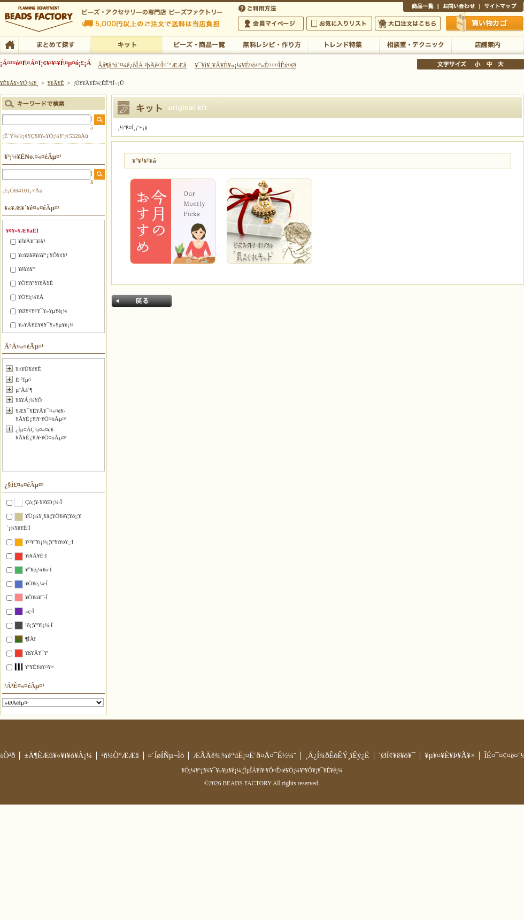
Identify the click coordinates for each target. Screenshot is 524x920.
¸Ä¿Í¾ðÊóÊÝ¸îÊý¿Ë (337, 755)
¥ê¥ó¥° (26, 269)
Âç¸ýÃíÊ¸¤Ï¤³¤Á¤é (408, 23)
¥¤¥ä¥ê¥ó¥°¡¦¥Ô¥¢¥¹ (42, 255)
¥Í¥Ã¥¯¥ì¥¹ (31, 241)
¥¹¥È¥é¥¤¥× (39, 666)
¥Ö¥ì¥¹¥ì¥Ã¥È (35, 283)
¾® (478, 64)
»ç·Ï (29, 611)
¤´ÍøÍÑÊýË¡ (258, 7)
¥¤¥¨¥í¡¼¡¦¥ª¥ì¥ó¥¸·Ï (49, 541)
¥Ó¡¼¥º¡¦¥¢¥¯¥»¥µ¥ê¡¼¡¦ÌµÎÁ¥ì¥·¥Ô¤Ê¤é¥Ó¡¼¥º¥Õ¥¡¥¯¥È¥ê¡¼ (262, 770)
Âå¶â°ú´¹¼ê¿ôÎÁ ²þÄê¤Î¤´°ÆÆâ (142, 65)
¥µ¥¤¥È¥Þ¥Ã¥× (501, 7)
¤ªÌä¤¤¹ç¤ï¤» (458, 7)
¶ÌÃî (30, 639)
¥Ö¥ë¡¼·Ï (36, 583)
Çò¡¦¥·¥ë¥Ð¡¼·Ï (43, 502)
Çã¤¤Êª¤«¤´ (485, 23)
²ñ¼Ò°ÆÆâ (120, 755)
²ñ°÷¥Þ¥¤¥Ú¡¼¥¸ (271, 23)
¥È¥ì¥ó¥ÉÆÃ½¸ (343, 43)
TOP (9, 43)
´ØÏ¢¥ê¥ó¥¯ (397, 755)
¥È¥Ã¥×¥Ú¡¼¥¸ (19, 83)
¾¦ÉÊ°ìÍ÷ (420, 7)
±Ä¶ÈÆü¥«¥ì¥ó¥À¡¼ (58, 755)
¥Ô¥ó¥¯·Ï (36, 597)
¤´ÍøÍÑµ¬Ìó (166, 755)
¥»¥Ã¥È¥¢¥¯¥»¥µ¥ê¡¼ (46, 324)
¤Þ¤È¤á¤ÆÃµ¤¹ (54, 43)
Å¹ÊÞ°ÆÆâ (487, 43)
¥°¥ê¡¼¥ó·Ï (38, 569)
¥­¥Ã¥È (126, 43)
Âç (500, 64)
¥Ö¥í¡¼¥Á (30, 296)
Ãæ (489, 64)
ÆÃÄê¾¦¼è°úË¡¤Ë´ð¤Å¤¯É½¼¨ (244, 755)
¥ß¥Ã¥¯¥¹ (37, 653)
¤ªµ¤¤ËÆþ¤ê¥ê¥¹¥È (339, 23)
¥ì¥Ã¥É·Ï (36, 555)
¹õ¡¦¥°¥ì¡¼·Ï (38, 625)
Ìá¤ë (141, 301)
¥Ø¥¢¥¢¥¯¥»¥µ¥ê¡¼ (42, 310)
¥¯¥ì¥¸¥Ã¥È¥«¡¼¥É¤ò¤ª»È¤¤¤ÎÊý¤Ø (245, 65)
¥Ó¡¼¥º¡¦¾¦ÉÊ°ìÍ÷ (198, 43)
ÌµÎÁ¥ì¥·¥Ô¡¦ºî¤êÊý (270, 43)
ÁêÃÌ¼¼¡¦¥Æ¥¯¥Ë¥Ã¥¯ (415, 43)
